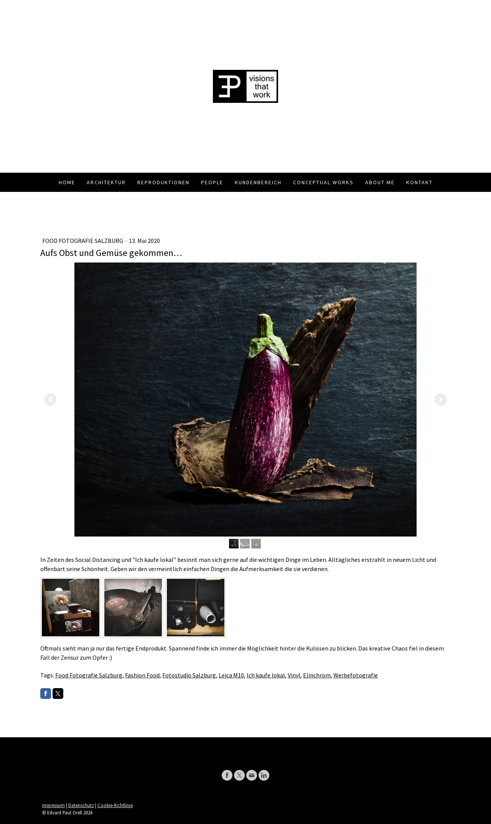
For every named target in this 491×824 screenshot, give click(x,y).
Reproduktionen (163, 182)
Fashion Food (142, 675)
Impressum (53, 805)
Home (67, 182)
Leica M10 (231, 675)
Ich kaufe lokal (266, 675)
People (212, 182)
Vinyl (294, 675)
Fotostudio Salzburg (189, 675)
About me (380, 182)
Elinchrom (317, 675)
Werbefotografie (355, 675)
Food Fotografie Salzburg (83, 240)
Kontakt (419, 182)
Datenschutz (81, 805)
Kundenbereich (258, 182)
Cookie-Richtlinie (115, 805)
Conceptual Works (323, 182)
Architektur (106, 182)
